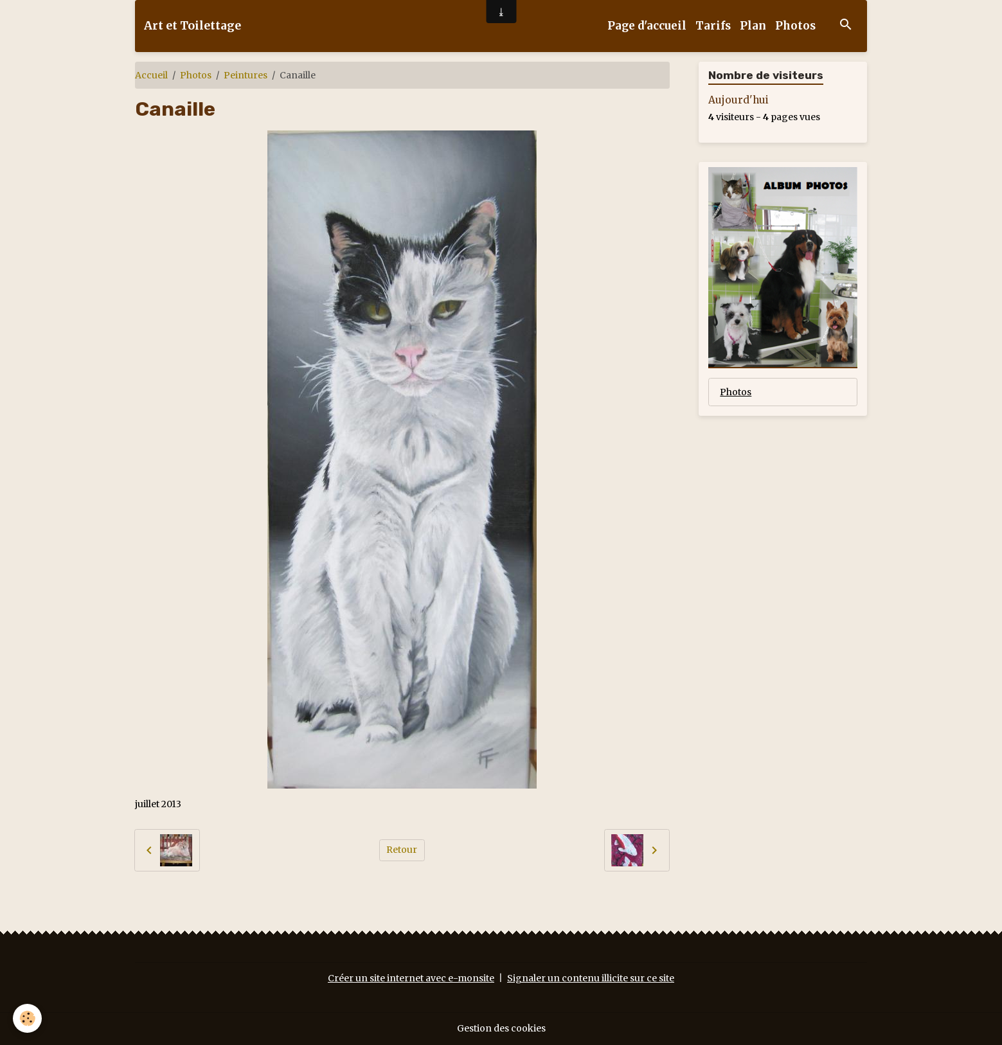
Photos (795, 26)
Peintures (245, 75)
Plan (753, 26)
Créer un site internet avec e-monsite (411, 978)
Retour (401, 849)
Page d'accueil (646, 26)
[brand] (192, 25)
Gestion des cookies (501, 1028)
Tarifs (713, 26)
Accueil (151, 75)
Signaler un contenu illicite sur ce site (590, 978)
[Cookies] (27, 1018)
